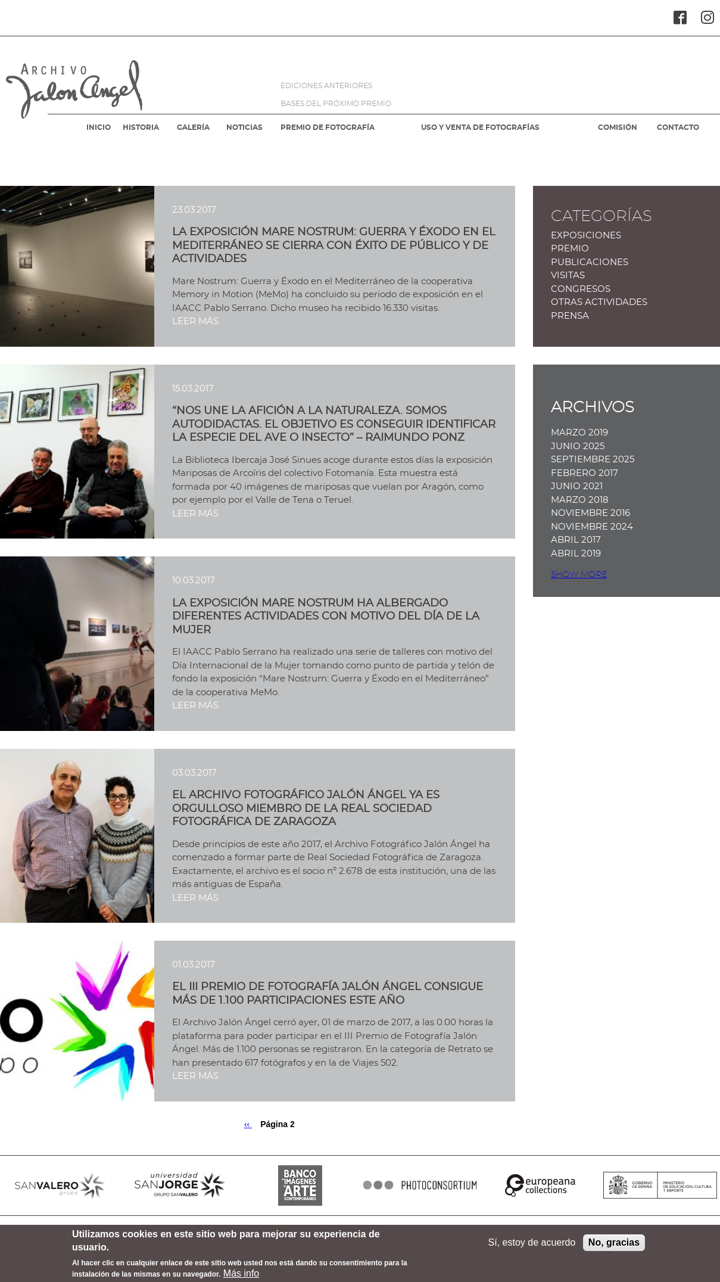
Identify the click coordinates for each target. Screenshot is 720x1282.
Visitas (568, 275)
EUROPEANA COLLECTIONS (540, 1185)
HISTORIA (141, 127)
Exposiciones (586, 235)
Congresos (580, 289)
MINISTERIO (660, 1185)
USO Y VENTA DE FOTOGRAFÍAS (480, 127)
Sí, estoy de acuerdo (532, 1246)
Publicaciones (589, 262)
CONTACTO (678, 127)
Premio (570, 248)
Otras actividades (599, 302)
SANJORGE (180, 1185)
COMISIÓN (617, 127)
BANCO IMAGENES (300, 1185)
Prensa (570, 316)
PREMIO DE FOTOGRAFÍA (327, 127)
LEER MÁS (195, 321)
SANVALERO (60, 1185)
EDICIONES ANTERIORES (326, 85)
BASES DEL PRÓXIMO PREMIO (335, 103)
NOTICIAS (244, 127)
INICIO (98, 127)
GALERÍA (193, 127)
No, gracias (614, 1246)
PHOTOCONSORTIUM (420, 1185)
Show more (579, 575)
